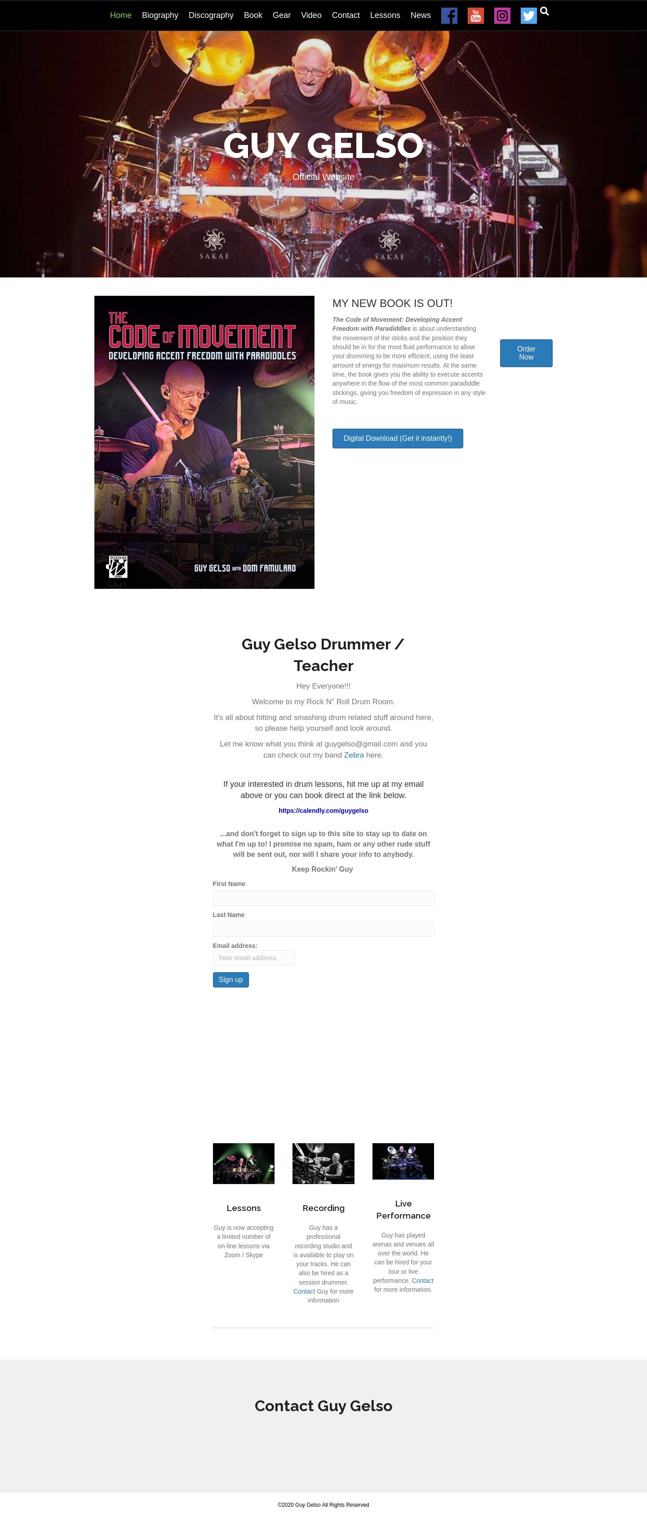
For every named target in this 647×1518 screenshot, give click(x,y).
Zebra (354, 755)
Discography (211, 15)
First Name (229, 883)
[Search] (544, 11)
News (421, 15)
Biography (160, 15)
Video (311, 15)
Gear (282, 15)
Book (253, 15)
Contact (346, 15)
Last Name (229, 914)
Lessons (385, 15)
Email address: (254, 953)
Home (121, 15)
